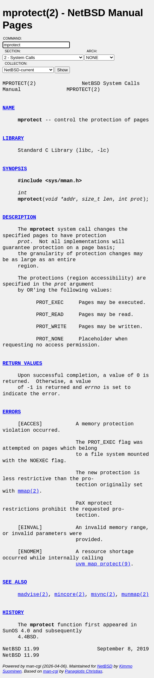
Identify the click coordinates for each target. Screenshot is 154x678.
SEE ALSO (15, 582)
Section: (14, 51)
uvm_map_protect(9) (103, 564)
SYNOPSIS (15, 168)
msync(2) (103, 594)
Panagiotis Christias (83, 671)
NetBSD (104, 666)
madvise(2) (33, 594)
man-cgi (50, 671)
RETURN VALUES (22, 363)
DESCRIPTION (19, 217)
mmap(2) (28, 491)
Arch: (95, 51)
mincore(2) (69, 594)
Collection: (16, 63)
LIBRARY (13, 138)
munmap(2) (135, 594)
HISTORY (13, 612)
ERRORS (12, 412)
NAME (9, 108)
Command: (14, 38)
